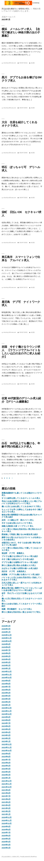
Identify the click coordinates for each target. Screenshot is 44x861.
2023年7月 (6, 723)
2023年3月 (6, 735)
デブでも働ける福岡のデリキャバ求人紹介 (20, 562)
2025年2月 (6, 666)
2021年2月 (6, 811)
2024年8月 (6, 684)
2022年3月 (6, 772)
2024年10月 (7, 678)
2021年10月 (7, 787)
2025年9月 (6, 644)
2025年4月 (6, 659)
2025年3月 (6, 662)
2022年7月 (6, 760)
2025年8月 (6, 647)
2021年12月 (7, 781)
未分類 (33, 63)
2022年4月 (6, 769)
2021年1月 (6, 814)
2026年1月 (6, 632)
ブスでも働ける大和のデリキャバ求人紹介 (20, 556)
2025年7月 (6, 650)
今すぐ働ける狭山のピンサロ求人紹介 (18, 559)
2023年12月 (7, 708)
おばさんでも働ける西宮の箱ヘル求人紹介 (20, 568)
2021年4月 (6, 805)
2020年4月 (6, 842)
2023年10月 (7, 714)
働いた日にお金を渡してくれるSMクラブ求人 (21, 506)
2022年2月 (6, 775)
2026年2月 (6, 629)
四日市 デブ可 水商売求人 (14, 571)
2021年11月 (7, 784)
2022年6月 (6, 763)
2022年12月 (7, 745)
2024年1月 (6, 705)
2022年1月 (6, 778)
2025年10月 (7, 641)
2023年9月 (6, 717)
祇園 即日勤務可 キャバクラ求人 (17, 609)
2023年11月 (7, 711)
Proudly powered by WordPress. (28, 856)
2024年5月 (6, 693)
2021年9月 (6, 790)
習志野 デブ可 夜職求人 (13, 553)
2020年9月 (6, 827)
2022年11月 (7, 748)
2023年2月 (6, 738)
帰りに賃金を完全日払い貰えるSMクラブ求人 (21, 612)
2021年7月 (6, 796)
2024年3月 (6, 699)
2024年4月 (6, 696)
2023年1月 (6, 742)
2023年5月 (6, 729)
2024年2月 (6, 702)
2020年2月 (6, 848)
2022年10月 (7, 751)
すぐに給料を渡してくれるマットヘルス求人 (21, 498)
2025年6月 (6, 653)
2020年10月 (7, 824)
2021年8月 (6, 793)
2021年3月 (6, 808)
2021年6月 (6, 799)
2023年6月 (6, 726)
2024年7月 (6, 687)
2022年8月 (6, 757)
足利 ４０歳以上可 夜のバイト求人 (18, 520)
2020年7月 (6, 833)
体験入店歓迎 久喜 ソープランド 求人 (17, 526)
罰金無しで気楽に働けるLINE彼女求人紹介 (20, 534)
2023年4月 (6, 732)
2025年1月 (6, 669)
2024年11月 (7, 675)
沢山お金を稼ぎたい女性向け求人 (16, 9)
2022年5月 (6, 766)
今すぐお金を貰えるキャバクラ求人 (17, 523)
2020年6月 (6, 836)
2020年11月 (7, 821)
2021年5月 (6, 802)
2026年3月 (6, 626)
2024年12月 (7, 672)
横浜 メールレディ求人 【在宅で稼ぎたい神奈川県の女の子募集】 (21, 32)
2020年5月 (6, 839)
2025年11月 (7, 638)
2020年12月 (7, 817)
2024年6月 (6, 690)
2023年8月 (6, 720)
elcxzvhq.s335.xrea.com (9, 63)
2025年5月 (6, 656)
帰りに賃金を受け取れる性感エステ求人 (19, 565)
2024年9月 (6, 681)
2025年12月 (7, 635)
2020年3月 (6, 845)
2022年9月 (6, 754)
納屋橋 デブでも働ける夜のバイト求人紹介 (21, 575)
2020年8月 (6, 830)
